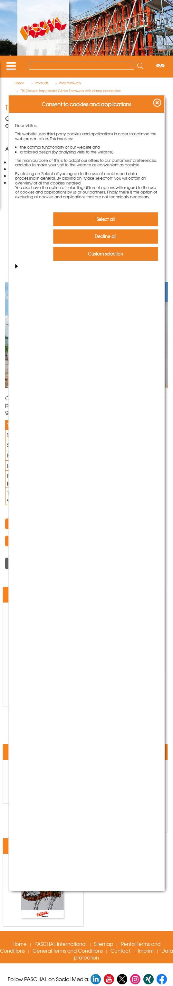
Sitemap (103, 944)
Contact (120, 950)
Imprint (146, 950)
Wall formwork (70, 83)
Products (41, 83)
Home (19, 83)
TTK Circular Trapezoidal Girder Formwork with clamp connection (70, 91)
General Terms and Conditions (68, 950)
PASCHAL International (60, 944)
